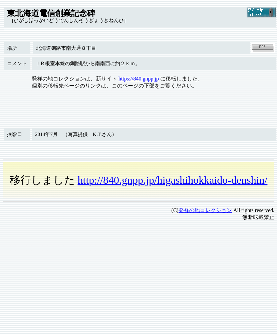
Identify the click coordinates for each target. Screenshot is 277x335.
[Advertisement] (128, 273)
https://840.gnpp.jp (138, 78)
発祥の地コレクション (205, 210)
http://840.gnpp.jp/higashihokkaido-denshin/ (173, 180)
